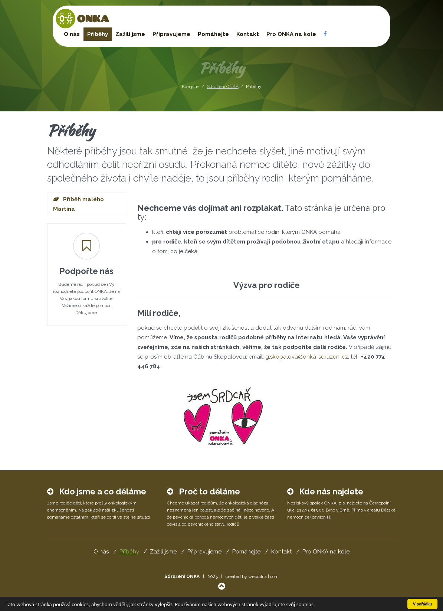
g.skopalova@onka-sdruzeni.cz (306, 356)
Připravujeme (171, 34)
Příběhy (97, 34)
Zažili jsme (130, 34)
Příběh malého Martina (78, 204)
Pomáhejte (213, 34)
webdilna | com (263, 576)
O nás (72, 34)
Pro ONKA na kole (291, 34)
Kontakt (247, 34)
